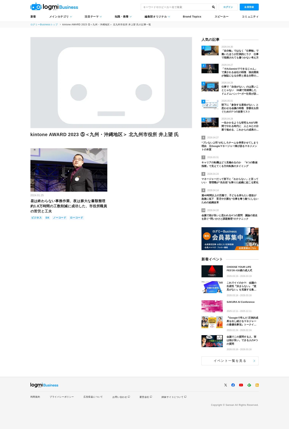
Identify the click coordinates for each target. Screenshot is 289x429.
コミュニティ (250, 16)
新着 (33, 16)
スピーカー (222, 16)
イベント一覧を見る (230, 360)
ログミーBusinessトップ (44, 24)
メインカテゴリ (59, 16)
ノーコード (59, 217)
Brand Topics (192, 16)
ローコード (76, 217)
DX (47, 217)
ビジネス (36, 217)
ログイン (228, 7)
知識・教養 (122, 16)
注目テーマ (92, 16)
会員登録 (249, 7)
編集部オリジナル (156, 16)
